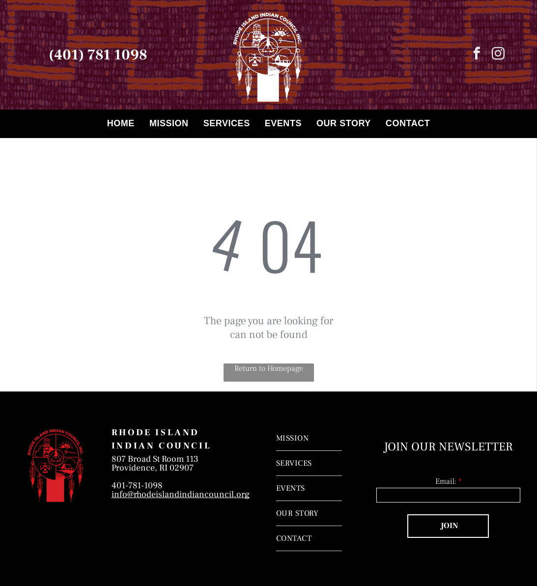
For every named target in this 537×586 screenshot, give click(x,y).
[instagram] (498, 55)
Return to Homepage (268, 368)
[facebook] (476, 55)
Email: (445, 481)
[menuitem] (121, 124)
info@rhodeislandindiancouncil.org (181, 494)
